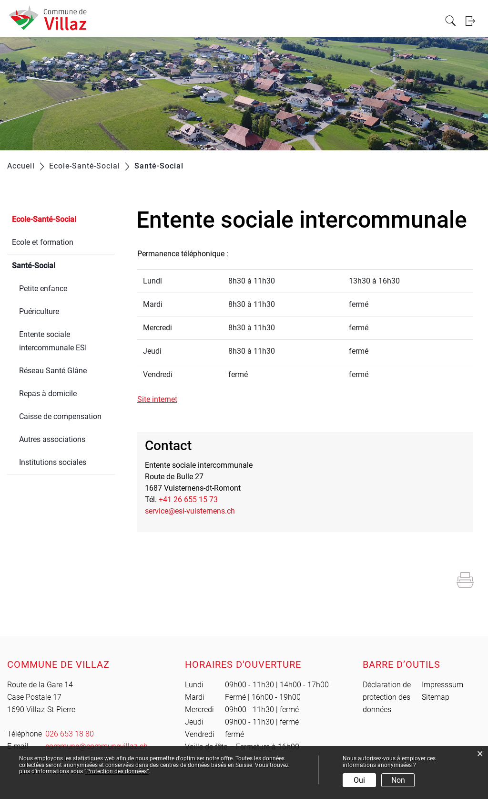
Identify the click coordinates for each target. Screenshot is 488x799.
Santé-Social (56, 264)
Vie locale (116, 20)
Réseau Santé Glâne (53, 370)
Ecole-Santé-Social (44, 219)
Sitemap (435, 697)
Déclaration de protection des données (387, 697)
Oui (359, 780)
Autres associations (52, 439)
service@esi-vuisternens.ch (190, 510)
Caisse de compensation (60, 416)
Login (473, 40)
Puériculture (39, 311)
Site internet (162, 399)
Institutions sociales (52, 462)
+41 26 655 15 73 (188, 499)
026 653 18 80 (69, 733)
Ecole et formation (42, 242)
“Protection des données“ (116, 771)
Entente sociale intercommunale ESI (53, 341)
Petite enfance (43, 288)
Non (398, 780)
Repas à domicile (48, 393)
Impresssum (442, 684)
